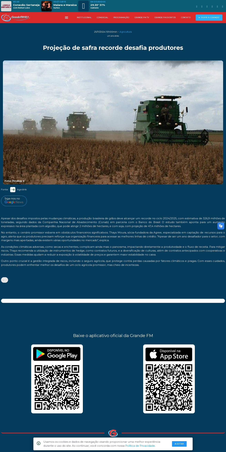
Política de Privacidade (140, 445)
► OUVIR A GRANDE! (209, 17)
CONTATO (186, 17)
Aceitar (179, 444)
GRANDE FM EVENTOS (165, 17)
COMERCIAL (102, 17)
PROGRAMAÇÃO (121, 17)
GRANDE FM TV (141, 17)
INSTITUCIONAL (84, 17)
